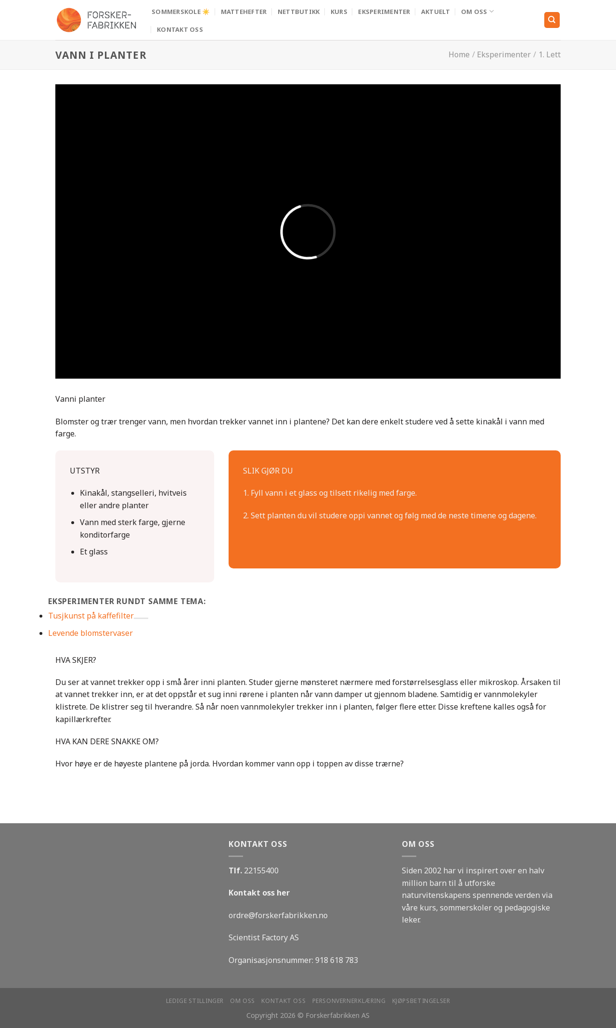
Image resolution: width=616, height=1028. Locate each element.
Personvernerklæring (349, 1001)
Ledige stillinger (195, 1001)
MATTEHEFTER (244, 11)
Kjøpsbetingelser (421, 1001)
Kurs (339, 11)
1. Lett (550, 54)
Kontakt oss (180, 29)
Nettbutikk (299, 11)
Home (459, 54)
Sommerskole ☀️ (181, 11)
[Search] (552, 20)
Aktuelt (435, 11)
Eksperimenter (384, 11)
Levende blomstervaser (90, 633)
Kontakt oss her (259, 892)
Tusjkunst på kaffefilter (91, 615)
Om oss (477, 11)
